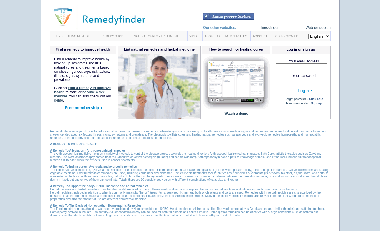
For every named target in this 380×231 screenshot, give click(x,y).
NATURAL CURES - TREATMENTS (157, 36)
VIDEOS (194, 36)
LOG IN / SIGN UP (285, 36)
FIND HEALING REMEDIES (74, 36)
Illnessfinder (269, 28)
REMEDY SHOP (112, 36)
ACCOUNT (260, 36)
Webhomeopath (318, 28)
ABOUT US (212, 36)
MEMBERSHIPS (236, 36)
